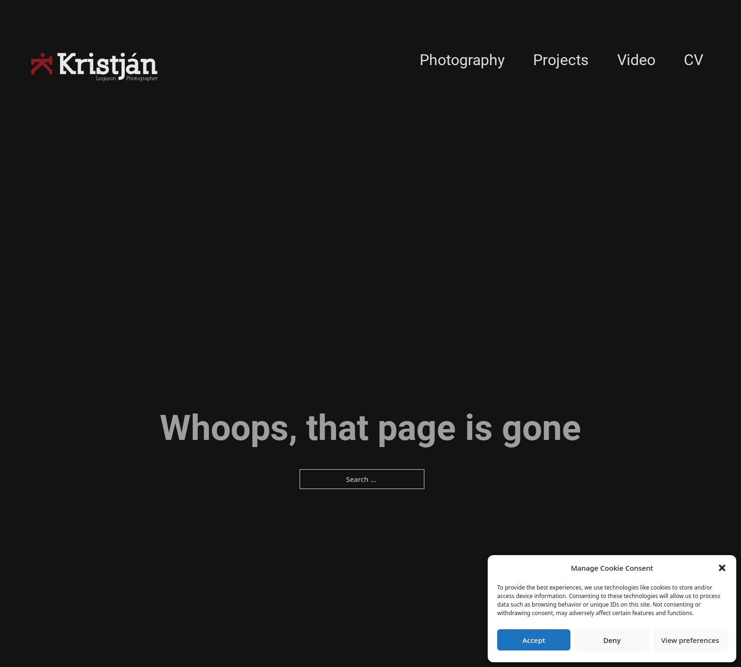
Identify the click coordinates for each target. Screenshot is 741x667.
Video (636, 60)
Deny (612, 640)
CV (693, 60)
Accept (534, 640)
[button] (722, 568)
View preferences (690, 640)
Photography (462, 60)
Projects (561, 60)
